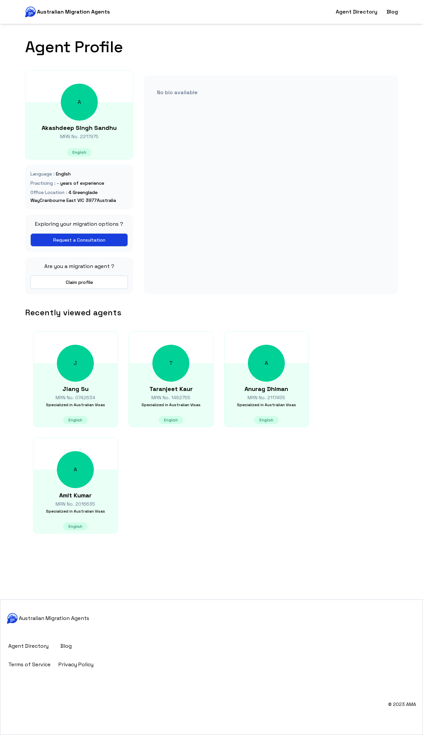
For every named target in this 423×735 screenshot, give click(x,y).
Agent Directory (356, 11)
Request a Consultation (79, 240)
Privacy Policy (76, 664)
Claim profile (79, 282)
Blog (392, 11)
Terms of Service (29, 664)
